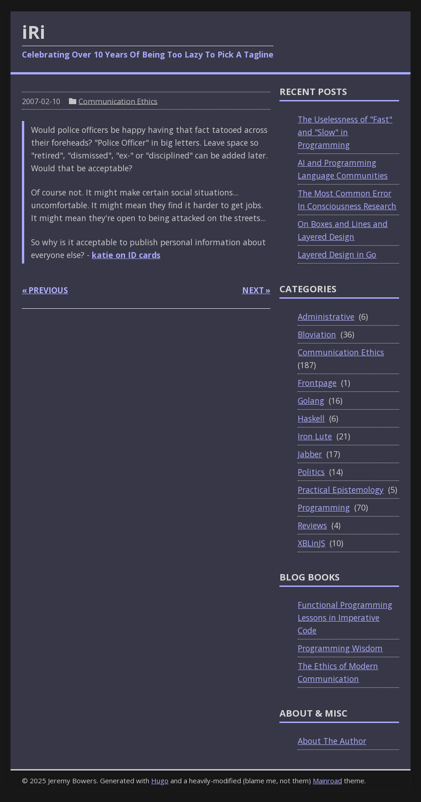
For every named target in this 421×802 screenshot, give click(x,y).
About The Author (332, 740)
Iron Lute (315, 436)
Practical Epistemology (341, 489)
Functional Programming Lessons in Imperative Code (345, 617)
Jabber (310, 453)
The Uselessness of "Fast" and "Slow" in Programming (345, 132)
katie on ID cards (126, 254)
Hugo (159, 780)
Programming (324, 507)
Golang (311, 400)
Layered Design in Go (337, 254)
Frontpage (317, 382)
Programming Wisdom (340, 648)
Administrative (326, 316)
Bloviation (317, 334)
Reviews (312, 525)
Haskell (311, 418)
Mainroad (327, 780)
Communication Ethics (118, 101)
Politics (311, 471)
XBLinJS (311, 543)
